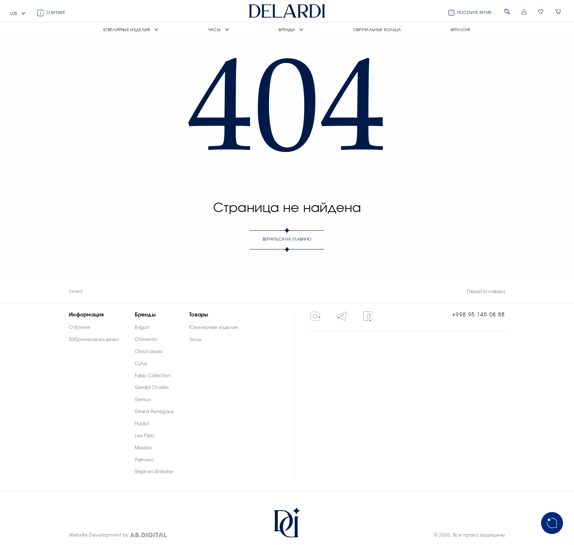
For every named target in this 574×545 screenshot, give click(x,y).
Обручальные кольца (377, 30)
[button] (18, 14)
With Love (460, 30)
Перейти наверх (486, 291)
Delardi (76, 291)
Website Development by (99, 535)
